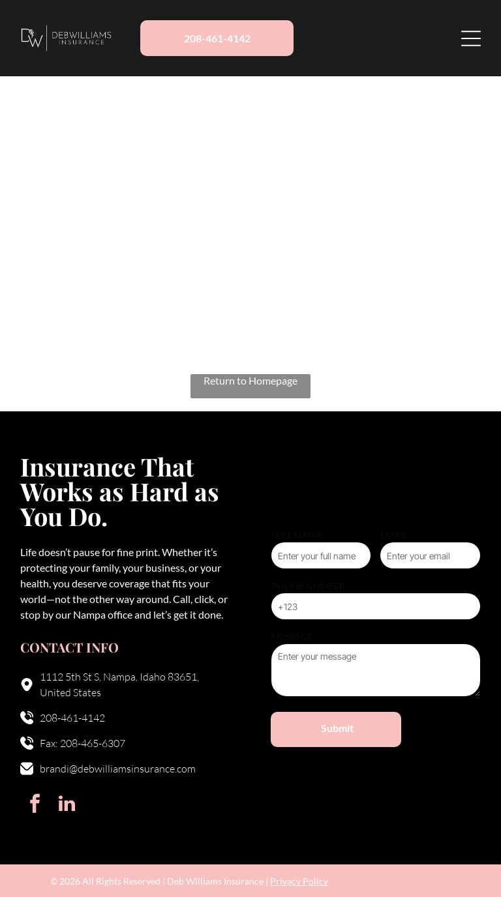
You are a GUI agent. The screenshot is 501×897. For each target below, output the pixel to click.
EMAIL (394, 534)
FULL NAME (296, 534)
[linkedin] (66, 805)
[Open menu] (471, 38)
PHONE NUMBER (308, 585)
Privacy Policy (299, 881)
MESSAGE (291, 636)
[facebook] (34, 805)
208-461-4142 (72, 717)
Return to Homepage (250, 380)
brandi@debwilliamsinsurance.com (118, 768)
